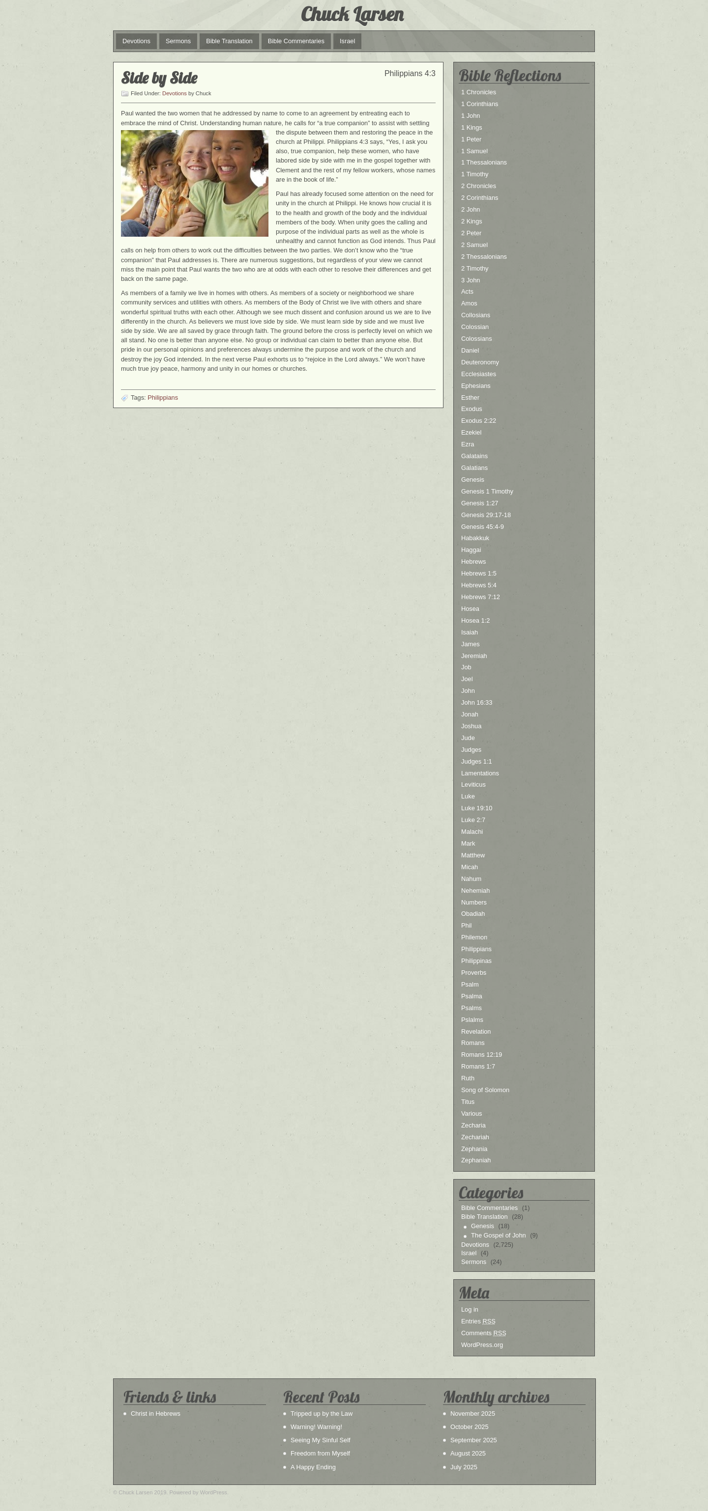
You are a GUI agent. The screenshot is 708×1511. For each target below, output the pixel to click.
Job (466, 667)
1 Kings (471, 127)
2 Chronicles (478, 186)
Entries (478, 1321)
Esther (470, 397)
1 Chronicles (478, 92)
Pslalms (472, 1019)
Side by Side (159, 77)
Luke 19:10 (476, 808)
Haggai (471, 549)
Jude (468, 738)
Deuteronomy (480, 362)
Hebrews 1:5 (479, 573)
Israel (347, 41)
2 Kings (471, 221)
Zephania (474, 1149)
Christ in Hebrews (155, 1413)
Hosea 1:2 (475, 620)
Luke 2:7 (473, 820)
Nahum (471, 878)
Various (471, 1113)
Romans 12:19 (481, 1054)
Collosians (475, 315)
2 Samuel (474, 244)
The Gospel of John (498, 1235)
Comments (483, 1333)
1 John (470, 115)
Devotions (136, 41)
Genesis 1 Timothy (487, 491)
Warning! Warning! (316, 1426)
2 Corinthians (479, 197)
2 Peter (471, 233)
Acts (467, 291)
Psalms (471, 1008)
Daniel (470, 350)
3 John (470, 280)
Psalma (471, 996)
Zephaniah (476, 1160)
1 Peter (471, 139)
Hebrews (473, 561)
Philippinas (476, 960)
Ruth (467, 1078)
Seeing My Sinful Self (321, 1440)
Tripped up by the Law (322, 1413)
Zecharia (473, 1125)
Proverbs (473, 972)
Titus (467, 1101)
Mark (468, 843)
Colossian (475, 326)
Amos (469, 303)
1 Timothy (474, 174)
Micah (469, 867)
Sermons (178, 41)
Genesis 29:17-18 (486, 515)
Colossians (476, 338)
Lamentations (480, 773)
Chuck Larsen (352, 13)
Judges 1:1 (476, 761)
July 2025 (463, 1467)
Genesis (472, 479)
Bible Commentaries (296, 41)
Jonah (469, 714)
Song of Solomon (485, 1090)
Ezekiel (471, 432)
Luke (468, 796)
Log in (469, 1309)
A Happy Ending (313, 1467)
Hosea (470, 608)
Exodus (471, 408)
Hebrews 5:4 (479, 585)
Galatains (474, 456)
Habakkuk (475, 538)
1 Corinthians (479, 104)
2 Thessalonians (484, 256)
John (468, 690)
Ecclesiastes (478, 374)
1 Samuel (474, 151)
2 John (470, 209)
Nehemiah (475, 890)
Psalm (470, 984)
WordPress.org (482, 1344)
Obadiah (473, 913)
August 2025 (468, 1453)
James (470, 644)
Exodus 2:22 (478, 420)
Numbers (474, 902)
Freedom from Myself (320, 1453)
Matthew (473, 855)
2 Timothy (474, 268)
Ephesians (476, 385)
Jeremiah (474, 655)
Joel (466, 679)
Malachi (472, 831)
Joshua (471, 726)
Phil (466, 925)
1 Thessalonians (484, 162)
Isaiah (469, 632)
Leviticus (473, 784)
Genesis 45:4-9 (482, 526)
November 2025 (472, 1413)
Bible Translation (229, 41)
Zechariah (475, 1137)
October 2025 (469, 1426)
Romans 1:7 (478, 1066)
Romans (473, 1042)
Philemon (474, 937)
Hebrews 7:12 (480, 597)
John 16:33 (476, 702)
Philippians (163, 397)
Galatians (474, 467)
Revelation (476, 1031)
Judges (471, 749)
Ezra (467, 444)
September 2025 (473, 1440)
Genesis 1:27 (479, 503)
